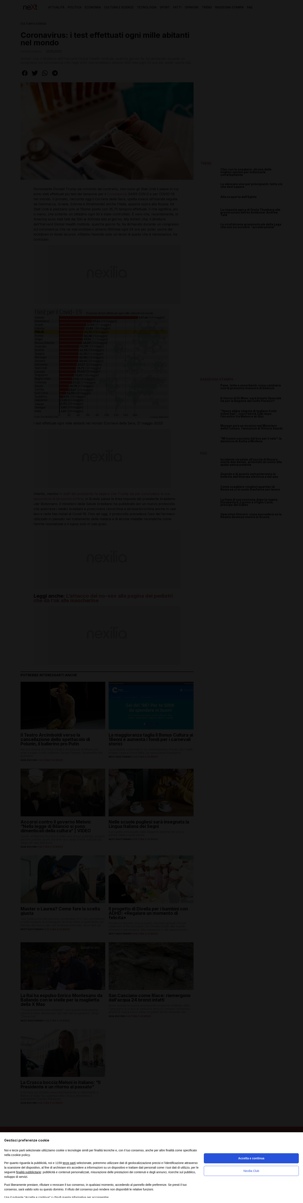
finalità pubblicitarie (28, 1172)
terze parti (69, 1163)
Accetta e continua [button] (251, 1158)
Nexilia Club (251, 1171)
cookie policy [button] (20, 1155)
